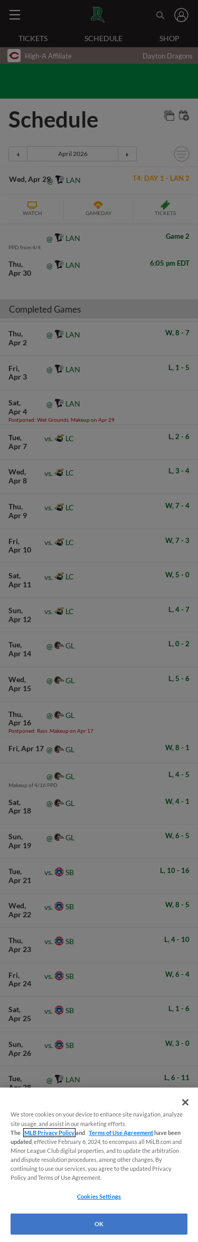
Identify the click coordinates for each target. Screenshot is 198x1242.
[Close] (185, 1102)
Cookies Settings (99, 1196)
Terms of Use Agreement (121, 1132)
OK (99, 1223)
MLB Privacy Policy (49, 1132)
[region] (99, 1165)
